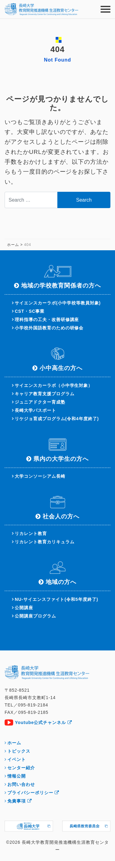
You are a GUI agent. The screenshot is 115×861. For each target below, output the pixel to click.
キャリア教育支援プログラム (44, 393)
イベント (16, 759)
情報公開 (16, 776)
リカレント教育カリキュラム (44, 541)
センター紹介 (21, 767)
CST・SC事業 (29, 311)
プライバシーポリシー (33, 792)
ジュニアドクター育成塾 (40, 402)
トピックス (18, 751)
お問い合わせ (21, 784)
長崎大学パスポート (35, 410)
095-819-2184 (33, 704)
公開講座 (24, 607)
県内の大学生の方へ (61, 459)
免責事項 (19, 801)
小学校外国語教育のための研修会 (49, 327)
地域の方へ (61, 582)
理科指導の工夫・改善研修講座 (47, 319)
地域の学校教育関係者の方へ (61, 285)
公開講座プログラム (35, 616)
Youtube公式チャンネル (43, 722)
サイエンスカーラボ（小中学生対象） (54, 385)
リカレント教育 (31, 533)
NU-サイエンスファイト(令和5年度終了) (56, 599)
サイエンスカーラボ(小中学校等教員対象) (58, 302)
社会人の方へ (61, 516)
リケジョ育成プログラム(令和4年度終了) (57, 418)
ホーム (14, 742)
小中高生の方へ (61, 368)
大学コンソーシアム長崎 (40, 476)
